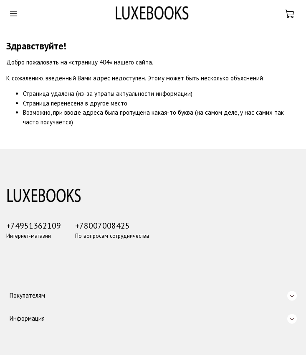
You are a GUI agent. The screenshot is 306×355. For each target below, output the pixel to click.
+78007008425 (102, 225)
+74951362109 (33, 225)
